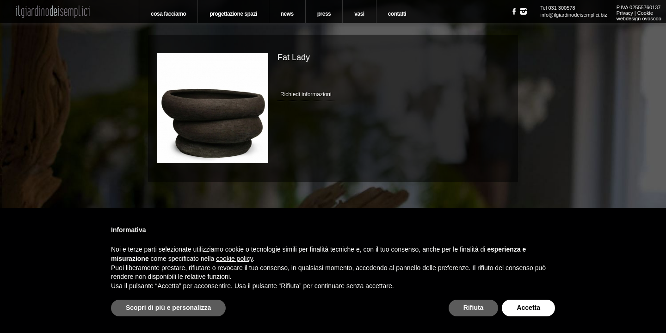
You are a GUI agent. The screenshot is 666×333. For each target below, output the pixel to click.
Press (324, 14)
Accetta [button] (528, 307)
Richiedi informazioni (306, 94)
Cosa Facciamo (168, 14)
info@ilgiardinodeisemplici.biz (573, 15)
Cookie (645, 13)
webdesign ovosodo (639, 18)
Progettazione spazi (233, 14)
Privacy (625, 13)
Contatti (397, 14)
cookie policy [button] (234, 258)
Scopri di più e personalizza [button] (168, 307)
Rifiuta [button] (473, 307)
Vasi (359, 14)
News (287, 14)
